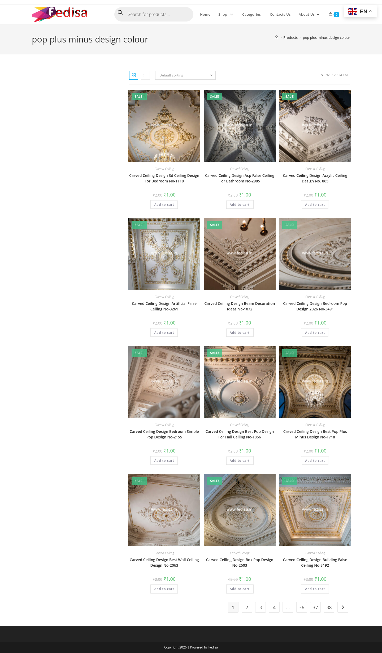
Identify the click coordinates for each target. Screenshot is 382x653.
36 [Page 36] (302, 607)
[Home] (276, 37)
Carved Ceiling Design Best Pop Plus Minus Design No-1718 (315, 434)
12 (334, 75)
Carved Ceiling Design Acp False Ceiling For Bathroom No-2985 (239, 178)
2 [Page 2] (246, 607)
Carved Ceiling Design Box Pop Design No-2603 (240, 562)
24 (340, 75)
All (347, 75)
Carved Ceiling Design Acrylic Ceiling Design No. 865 (315, 178)
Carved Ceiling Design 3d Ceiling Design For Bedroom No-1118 (164, 178)
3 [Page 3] (260, 607)
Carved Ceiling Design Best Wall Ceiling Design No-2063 (164, 562)
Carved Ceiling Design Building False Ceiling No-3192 (315, 562)
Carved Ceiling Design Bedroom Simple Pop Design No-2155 (164, 434)
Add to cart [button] (164, 204)
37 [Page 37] (315, 607)
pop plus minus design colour (326, 37)
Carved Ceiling (164, 169)
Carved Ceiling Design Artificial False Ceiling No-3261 (164, 306)
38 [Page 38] (329, 607)
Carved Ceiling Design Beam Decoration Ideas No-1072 (239, 306)
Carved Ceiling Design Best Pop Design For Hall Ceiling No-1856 (240, 434)
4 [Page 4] (274, 607)
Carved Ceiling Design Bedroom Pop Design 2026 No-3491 (315, 306)
